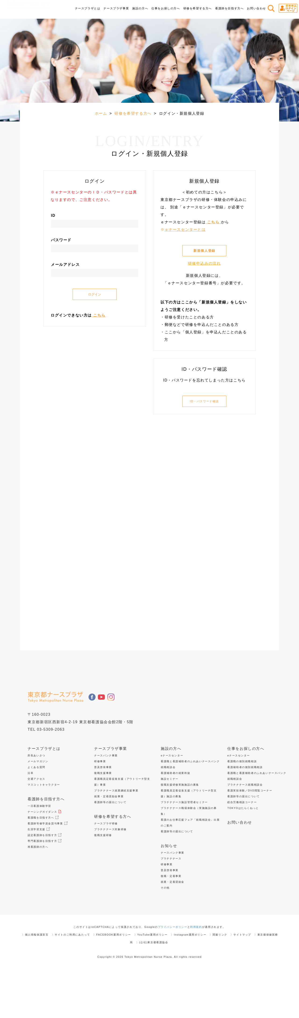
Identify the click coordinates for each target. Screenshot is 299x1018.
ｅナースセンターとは (185, 229)
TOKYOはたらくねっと (245, 852)
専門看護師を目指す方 (44, 885)
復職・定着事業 (171, 920)
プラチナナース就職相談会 (245, 829)
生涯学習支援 (39, 873)
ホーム (101, 113)
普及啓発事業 (103, 811)
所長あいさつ (36, 799)
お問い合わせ (256, 8)
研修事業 (100, 805)
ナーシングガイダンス (44, 856)
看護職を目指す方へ (43, 862)
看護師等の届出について (110, 846)
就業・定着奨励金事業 (109, 840)
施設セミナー (169, 823)
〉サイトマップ (241, 979)
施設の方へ (171, 793)
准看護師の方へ (40, 891)
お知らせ (169, 890)
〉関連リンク (218, 979)
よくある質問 (36, 811)
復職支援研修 (103, 879)
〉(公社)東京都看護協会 (152, 986)
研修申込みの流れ (204, 263)
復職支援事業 (103, 817)
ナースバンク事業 (106, 799)
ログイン (94, 294)
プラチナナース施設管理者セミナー (184, 846)
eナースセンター (172, 799)
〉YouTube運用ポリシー (151, 979)
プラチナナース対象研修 (110, 873)
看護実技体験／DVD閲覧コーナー (249, 834)
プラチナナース (171, 902)
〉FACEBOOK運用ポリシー (112, 979)
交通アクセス (36, 823)
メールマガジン (38, 805)
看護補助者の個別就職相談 (245, 811)
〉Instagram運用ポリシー (188, 979)
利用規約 (196, 971)
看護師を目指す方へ (46, 843)
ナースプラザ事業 (110, 793)
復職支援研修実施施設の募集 (180, 829)
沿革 (30, 817)
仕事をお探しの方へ (245, 793)
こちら (99, 315)
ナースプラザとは (44, 793)
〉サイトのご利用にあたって (71, 979)
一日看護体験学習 (39, 850)
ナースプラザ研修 (106, 867)
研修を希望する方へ (132, 113)
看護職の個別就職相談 (242, 805)
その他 (165, 932)
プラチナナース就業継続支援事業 (116, 834)
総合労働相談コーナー (244, 846)
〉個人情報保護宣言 (35, 979)
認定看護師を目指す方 (44, 879)
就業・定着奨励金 (172, 926)
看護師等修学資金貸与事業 (47, 867)
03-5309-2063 (51, 774)
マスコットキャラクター (44, 829)
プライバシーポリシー (172, 971)
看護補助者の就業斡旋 (175, 817)
